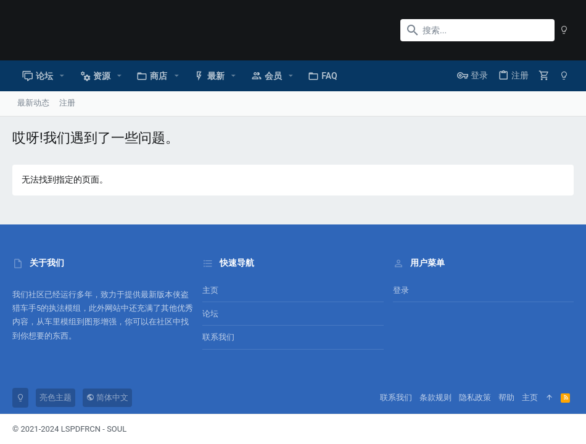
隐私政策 (475, 397)
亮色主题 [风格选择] (55, 397)
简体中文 (107, 397)
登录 (401, 290)
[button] (62, 76)
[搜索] (477, 30)
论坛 (210, 313)
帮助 (506, 397)
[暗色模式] (564, 30)
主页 (210, 290)
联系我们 (218, 337)
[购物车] (544, 75)
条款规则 (435, 397)
